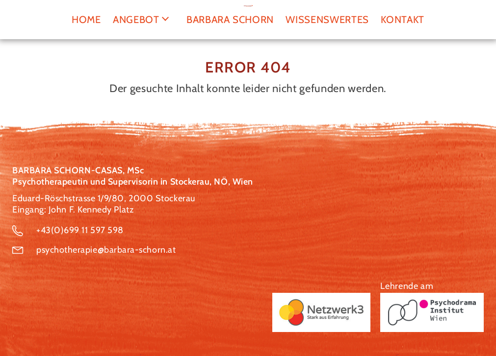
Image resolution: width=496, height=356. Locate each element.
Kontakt (402, 19)
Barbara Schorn (230, 19)
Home (86, 19)
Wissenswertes (327, 19)
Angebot (136, 19)
